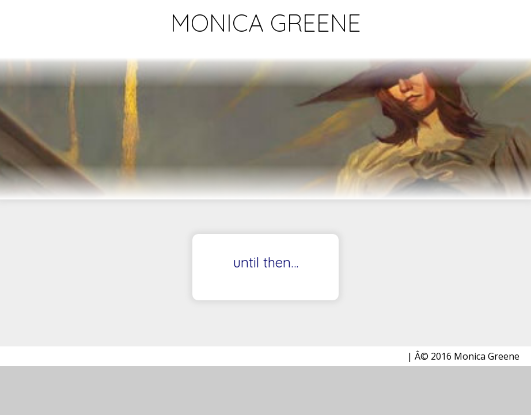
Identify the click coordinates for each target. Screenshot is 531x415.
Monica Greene (265, 22)
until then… (265, 262)
